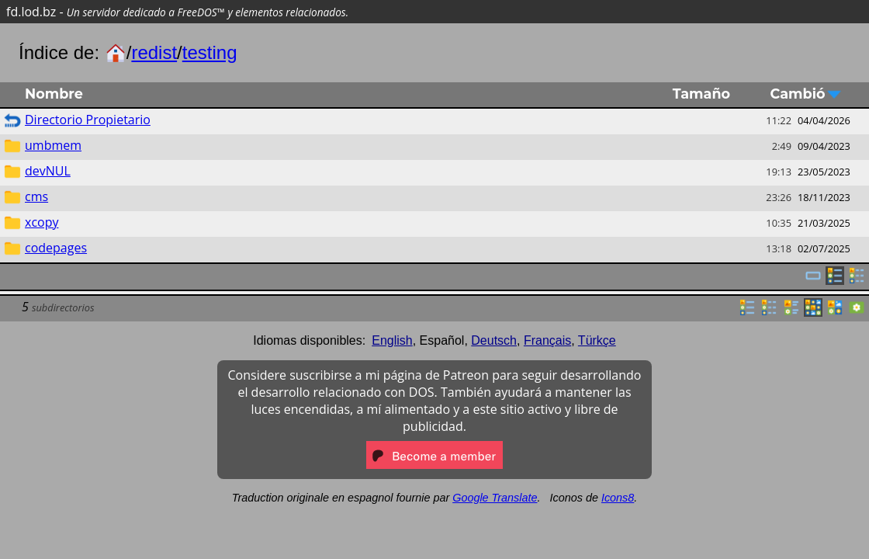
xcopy (41, 222)
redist (154, 52)
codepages (56, 247)
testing (209, 52)
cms (36, 196)
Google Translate (494, 497)
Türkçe (597, 340)
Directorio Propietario (88, 119)
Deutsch (494, 340)
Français (547, 340)
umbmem (53, 145)
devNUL (48, 170)
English (392, 340)
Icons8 (617, 497)
